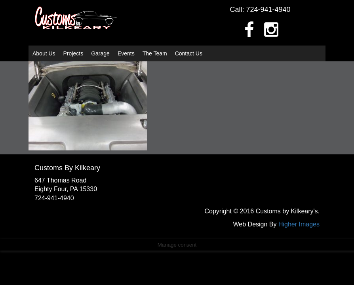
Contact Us (188, 53)
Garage (100, 53)
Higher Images (299, 224)
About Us (43, 53)
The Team (155, 53)
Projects (73, 53)
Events (126, 53)
